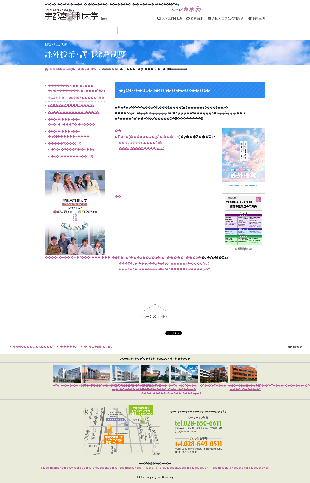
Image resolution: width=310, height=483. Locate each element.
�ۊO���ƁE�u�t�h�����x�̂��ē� (76, 97)
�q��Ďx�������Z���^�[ (74, 112)
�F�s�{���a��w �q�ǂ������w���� (69, 134)
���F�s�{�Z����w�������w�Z (241, 467)
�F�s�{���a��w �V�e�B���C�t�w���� (71, 122)
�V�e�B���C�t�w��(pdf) (74, 149)
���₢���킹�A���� (33, 346)
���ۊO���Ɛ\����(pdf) (140, 142)
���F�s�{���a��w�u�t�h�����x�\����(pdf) (164, 263)
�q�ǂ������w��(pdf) (72, 156)
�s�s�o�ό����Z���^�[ (71, 105)
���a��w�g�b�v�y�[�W (72, 69)
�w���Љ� (117, 30)
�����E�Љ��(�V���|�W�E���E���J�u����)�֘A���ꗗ (76, 88)
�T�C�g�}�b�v (98, 346)
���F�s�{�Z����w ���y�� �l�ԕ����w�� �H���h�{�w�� (91, 467)
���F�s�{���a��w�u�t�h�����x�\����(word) (165, 269)
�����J (68, 346)
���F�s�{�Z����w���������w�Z (177, 467)
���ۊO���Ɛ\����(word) (141, 148)
